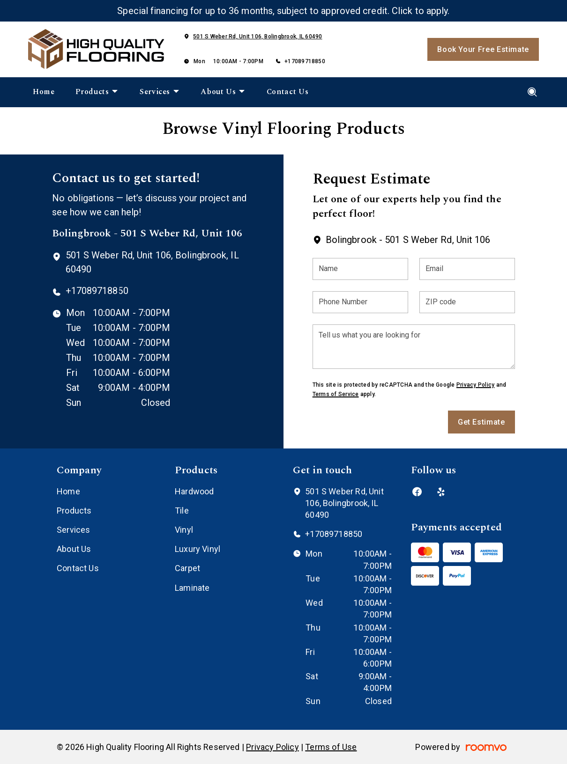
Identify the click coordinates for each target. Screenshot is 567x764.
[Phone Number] (360, 302)
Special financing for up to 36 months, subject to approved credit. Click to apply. (283, 10)
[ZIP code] (467, 302)
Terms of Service (336, 394)
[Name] (360, 269)
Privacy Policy (475, 385)
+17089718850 (304, 61)
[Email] (467, 269)
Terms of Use (331, 747)
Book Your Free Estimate (483, 49)
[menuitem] (44, 92)
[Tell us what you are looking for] (414, 346)
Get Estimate (481, 422)
